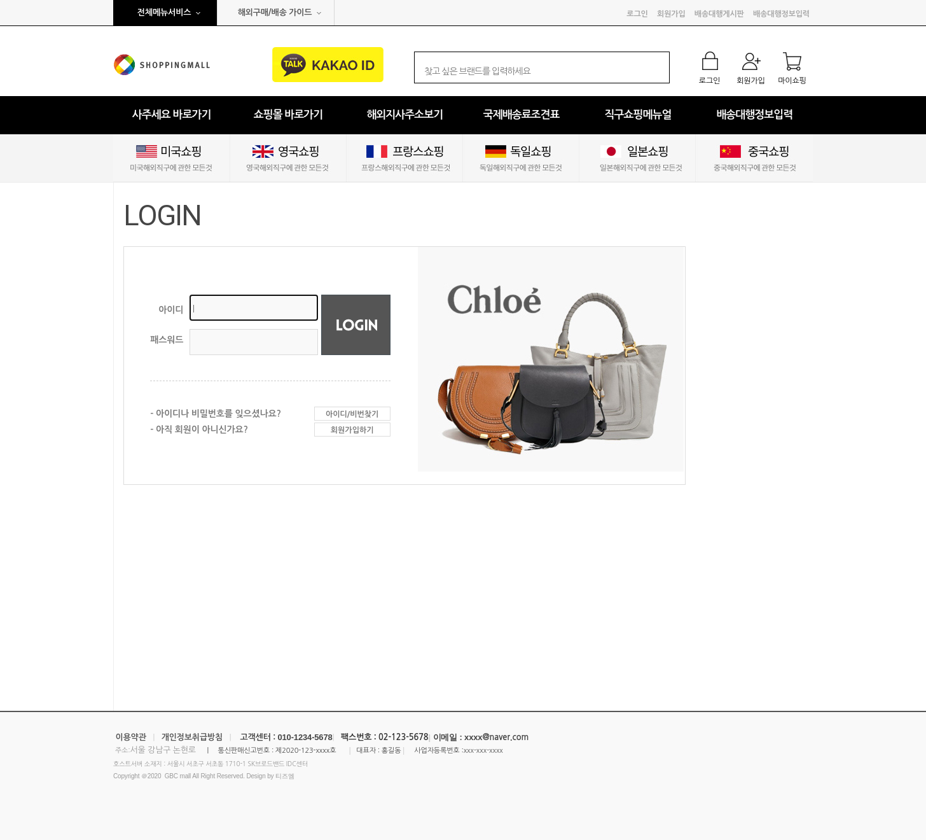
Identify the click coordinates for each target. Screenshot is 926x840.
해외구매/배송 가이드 (275, 12)
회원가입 (671, 14)
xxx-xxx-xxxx (483, 750)
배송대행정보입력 (781, 14)
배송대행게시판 (719, 14)
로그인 (636, 14)
